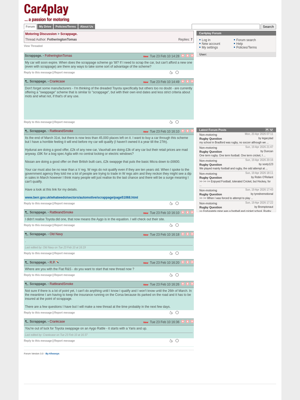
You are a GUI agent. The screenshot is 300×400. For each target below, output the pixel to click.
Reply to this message (38, 72)
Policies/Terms (65, 26)
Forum (30, 26)
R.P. (54, 262)
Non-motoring (208, 134)
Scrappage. (69, 34)
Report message (64, 72)
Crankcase (57, 81)
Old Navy (56, 234)
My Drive (45, 26)
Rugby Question (210, 138)
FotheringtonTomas (58, 56)
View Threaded (33, 46)
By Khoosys (52, 353)
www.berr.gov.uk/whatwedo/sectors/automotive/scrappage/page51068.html (81, 197)
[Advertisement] (179, 37)
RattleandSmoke (61, 131)
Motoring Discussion (41, 34)
